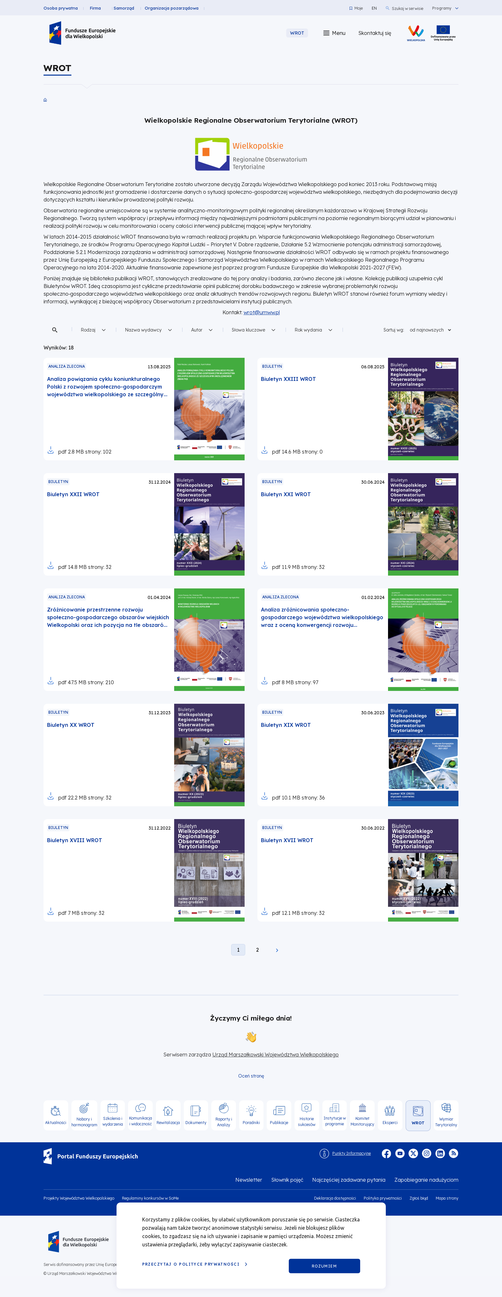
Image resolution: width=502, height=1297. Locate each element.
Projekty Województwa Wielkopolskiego (79, 1198)
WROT (418, 1123)
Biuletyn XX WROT (70, 725)
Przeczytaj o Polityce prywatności (191, 1264)
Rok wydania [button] (308, 330)
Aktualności (55, 1122)
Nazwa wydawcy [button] (143, 330)
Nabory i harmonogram (84, 1122)
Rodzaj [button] (88, 330)
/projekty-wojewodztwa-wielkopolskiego (443, 33)
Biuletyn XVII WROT (287, 840)
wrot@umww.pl (262, 312)
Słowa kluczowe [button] (248, 330)
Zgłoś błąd (418, 1198)
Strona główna (45, 100)
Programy (441, 8)
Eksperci (390, 1122)
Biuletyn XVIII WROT (74, 840)
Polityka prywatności (383, 1198)
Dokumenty (195, 1122)
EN (374, 8)
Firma (98, 8)
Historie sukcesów (306, 1121)
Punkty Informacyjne (351, 1153)
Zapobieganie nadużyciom (426, 1180)
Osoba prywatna (61, 8)
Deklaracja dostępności (335, 1198)
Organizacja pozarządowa (178, 8)
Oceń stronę (251, 1076)
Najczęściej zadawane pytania (348, 1180)
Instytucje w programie (335, 1121)
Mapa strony (447, 1198)
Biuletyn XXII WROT (73, 494)
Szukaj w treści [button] (56, 330)
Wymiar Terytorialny (446, 1122)
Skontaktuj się (374, 33)
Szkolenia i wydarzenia (112, 1121)
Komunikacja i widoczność (140, 1121)
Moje (358, 8)
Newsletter (248, 1180)
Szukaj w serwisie (407, 8)
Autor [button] (196, 330)
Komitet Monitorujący (362, 1121)
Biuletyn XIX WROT (286, 725)
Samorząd (130, 8)
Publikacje (279, 1122)
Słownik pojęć (287, 1180)
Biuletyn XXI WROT (286, 494)
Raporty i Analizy (223, 1122)
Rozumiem (324, 1265)
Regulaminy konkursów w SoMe (150, 1198)
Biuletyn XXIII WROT (288, 379)
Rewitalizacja (168, 1122)
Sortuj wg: (394, 330)
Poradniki (251, 1122)
